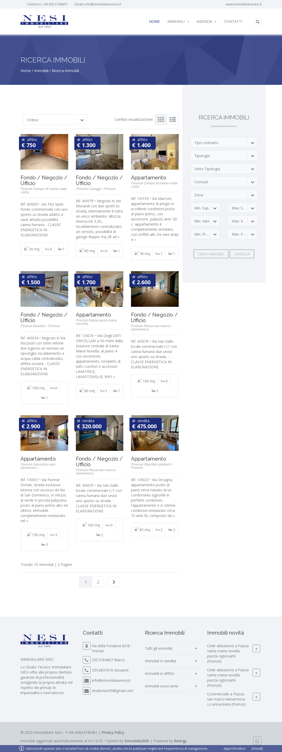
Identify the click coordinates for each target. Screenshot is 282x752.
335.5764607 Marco (108, 659)
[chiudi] (257, 748)
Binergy (180, 740)
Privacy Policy (113, 732)
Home (154, 21)
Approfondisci (234, 748)
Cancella (242, 254)
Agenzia (206, 21)
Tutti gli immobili (158, 648)
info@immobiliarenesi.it (102, 4)
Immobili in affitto (159, 673)
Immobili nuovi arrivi (161, 686)
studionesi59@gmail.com (112, 690)
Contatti (233, 21)
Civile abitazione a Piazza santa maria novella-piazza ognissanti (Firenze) (228, 654)
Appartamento (148, 178)
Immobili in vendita (160, 660)
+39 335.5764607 (55, 4)
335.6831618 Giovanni (110, 670)
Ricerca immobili (65, 70)
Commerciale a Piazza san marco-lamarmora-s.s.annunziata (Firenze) (226, 699)
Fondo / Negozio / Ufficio (44, 180)
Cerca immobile (211, 254)
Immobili (178, 21)
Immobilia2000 (137, 740)
